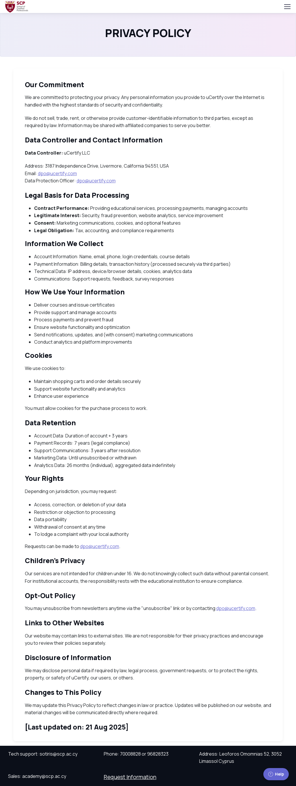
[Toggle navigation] (287, 6)
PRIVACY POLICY (148, 33)
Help (276, 774)
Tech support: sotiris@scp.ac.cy (42, 754)
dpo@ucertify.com (57, 173)
